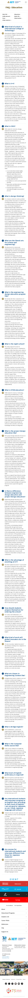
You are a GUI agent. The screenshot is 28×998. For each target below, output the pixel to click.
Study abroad (6, 16)
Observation (17, 18)
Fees (3, 18)
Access (24, 979)
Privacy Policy (19, 979)
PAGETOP (26, 996)
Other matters (6, 20)
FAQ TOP (4, 14)
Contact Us (13, 979)
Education (17, 14)
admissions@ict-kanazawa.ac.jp (5, 957)
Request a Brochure (6, 979)
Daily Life (16, 16)
